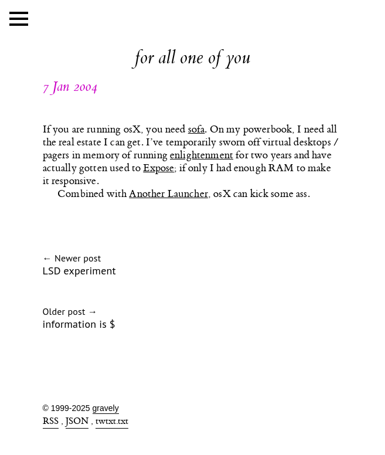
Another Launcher (168, 194)
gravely (106, 408)
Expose (158, 168)
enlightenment (201, 155)
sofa (196, 129)
